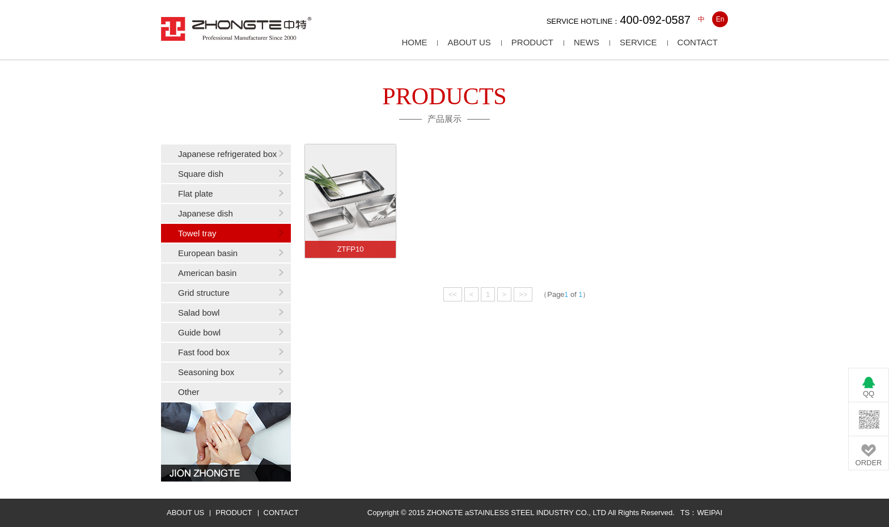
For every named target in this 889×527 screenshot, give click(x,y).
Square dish (200, 173)
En (720, 19)
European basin (208, 253)
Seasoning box (206, 372)
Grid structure (204, 293)
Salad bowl (198, 312)
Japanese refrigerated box (227, 154)
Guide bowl (199, 332)
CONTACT (281, 512)
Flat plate (195, 193)
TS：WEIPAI (701, 512)
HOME (414, 42)
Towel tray (197, 233)
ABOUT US (185, 512)
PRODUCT (233, 512)
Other (189, 392)
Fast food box (204, 352)
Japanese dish (205, 213)
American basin (207, 273)
